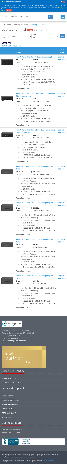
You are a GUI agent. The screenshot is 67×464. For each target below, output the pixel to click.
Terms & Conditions (11, 383)
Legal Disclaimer (48, 461)
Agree (9, 10)
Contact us (7, 396)
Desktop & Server (21, 25)
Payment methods (10, 400)
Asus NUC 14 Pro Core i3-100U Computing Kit (34, 57)
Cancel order (8, 409)
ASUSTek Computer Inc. (12, 46)
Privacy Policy (9, 379)
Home (7, 25)
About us (6, 417)
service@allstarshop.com (17, 341)
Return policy (9, 413)
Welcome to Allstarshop (13, 2)
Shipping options (10, 404)
